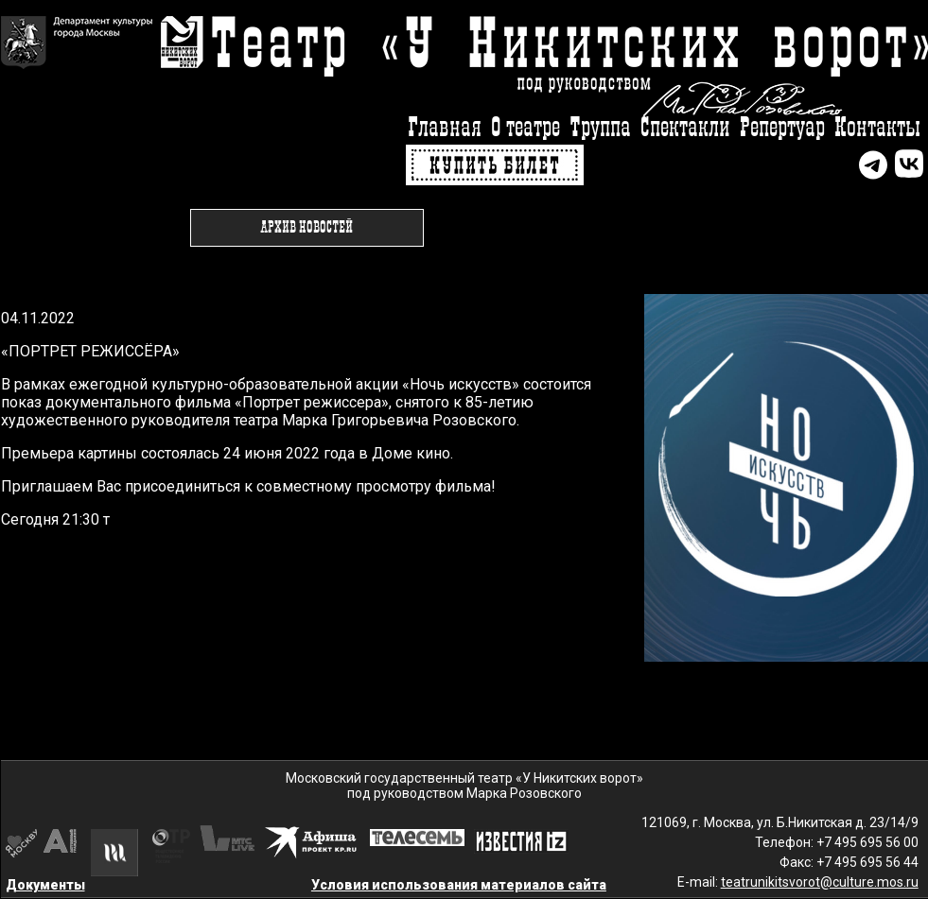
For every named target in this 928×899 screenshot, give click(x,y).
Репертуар (782, 128)
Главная (445, 128)
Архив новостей (306, 227)
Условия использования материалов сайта (458, 884)
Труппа (600, 128)
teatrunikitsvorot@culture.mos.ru (820, 882)
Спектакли (685, 128)
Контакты (877, 128)
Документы (45, 884)
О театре (525, 128)
